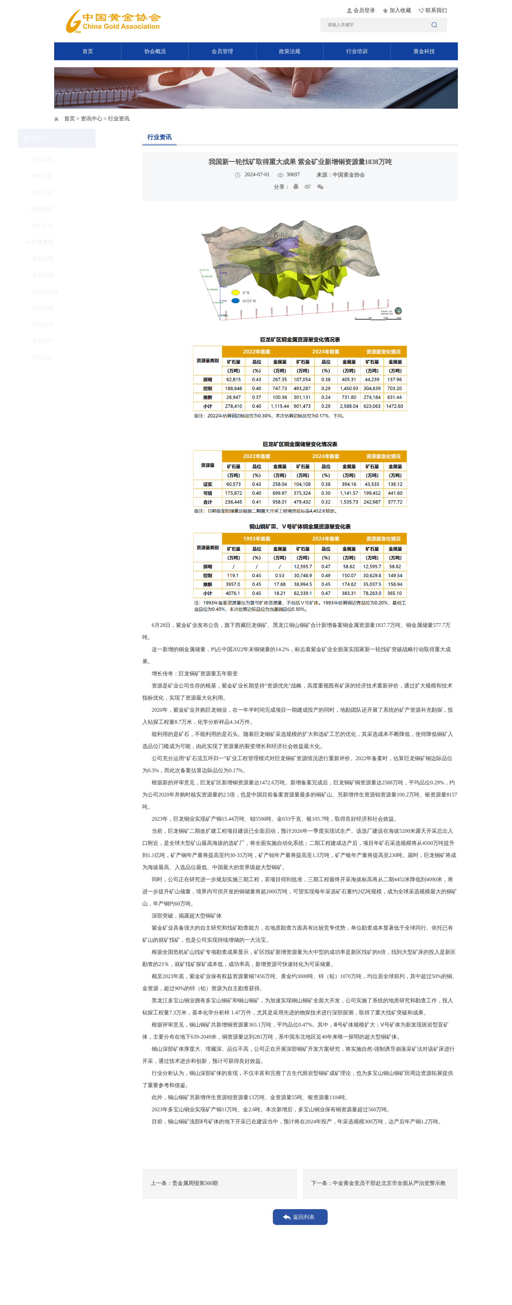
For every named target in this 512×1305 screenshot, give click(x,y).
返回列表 (304, 1217)
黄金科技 (424, 51)
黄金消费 (78, 258)
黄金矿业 (78, 225)
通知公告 (78, 176)
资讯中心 (91, 118)
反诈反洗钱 (81, 291)
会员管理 (222, 51)
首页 (87, 51)
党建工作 (78, 192)
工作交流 (78, 324)
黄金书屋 (78, 308)
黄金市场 (78, 275)
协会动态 (78, 357)
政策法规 (289, 51)
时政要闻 (78, 209)
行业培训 (357, 51)
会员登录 (364, 10)
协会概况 (155, 51)
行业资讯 (78, 242)
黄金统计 (78, 341)
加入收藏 (400, 10)
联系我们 (436, 10)
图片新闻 (78, 159)
